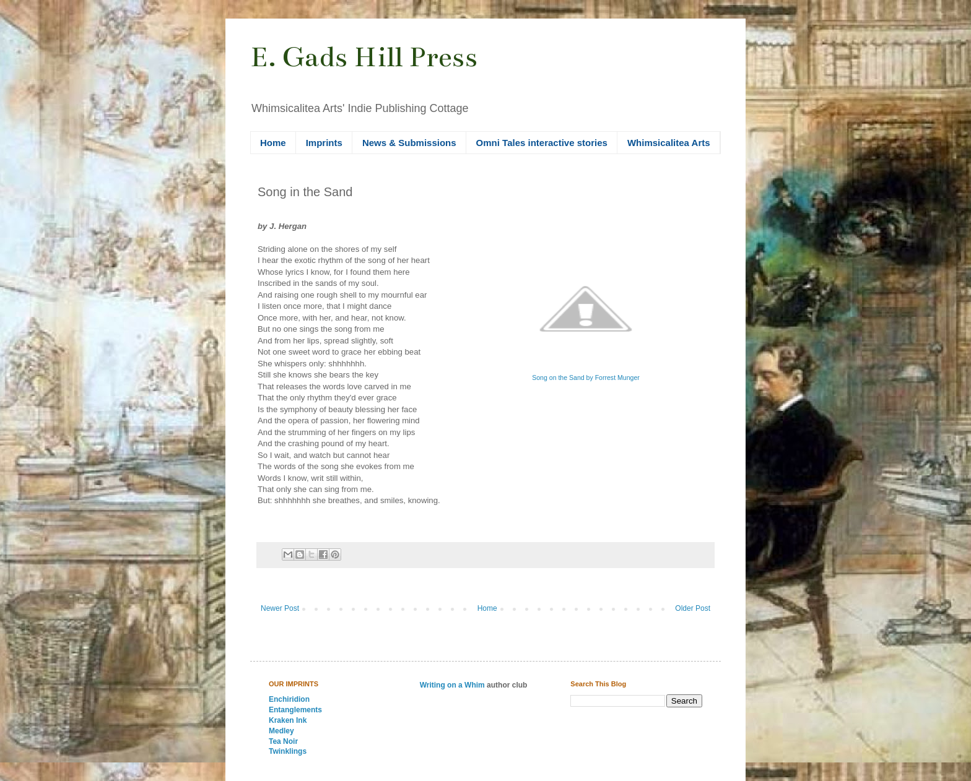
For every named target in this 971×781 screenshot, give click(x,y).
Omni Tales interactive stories (541, 142)
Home (273, 142)
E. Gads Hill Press (363, 57)
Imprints (324, 142)
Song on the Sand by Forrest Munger (586, 377)
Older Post (692, 608)
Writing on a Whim (452, 685)
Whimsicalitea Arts (668, 142)
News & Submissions (409, 142)
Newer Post (280, 608)
